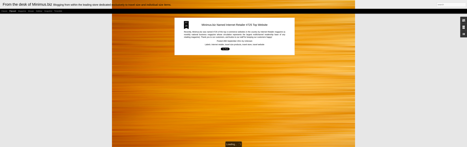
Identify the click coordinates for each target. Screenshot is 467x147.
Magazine (22, 11)
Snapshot (48, 11)
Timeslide (58, 11)
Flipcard (12, 11)
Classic (4, 11)
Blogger (252, 145)
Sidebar (39, 11)
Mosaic (31, 11)
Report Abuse (260, 145)
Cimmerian (237, 145)
